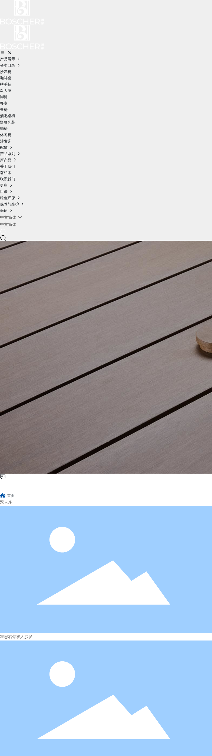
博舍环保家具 (26, 485)
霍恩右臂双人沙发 (16, 636)
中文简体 (8, 224)
